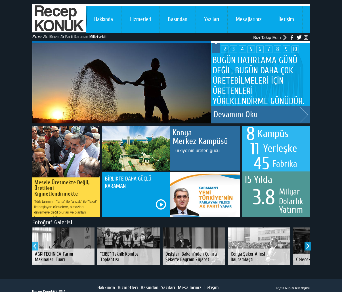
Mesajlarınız (249, 19)
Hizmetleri (140, 19)
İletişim (286, 19)
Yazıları (211, 19)
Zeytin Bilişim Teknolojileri (293, 288)
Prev (34, 246)
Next (304, 115)
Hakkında (103, 19)
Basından (177, 19)
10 (295, 49)
